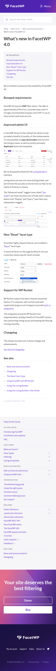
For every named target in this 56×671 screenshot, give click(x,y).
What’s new (8, 549)
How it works (9, 445)
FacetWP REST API (12, 520)
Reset (7, 246)
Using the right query (13, 488)
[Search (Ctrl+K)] (28, 19)
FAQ (5, 439)
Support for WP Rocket (16, 70)
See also (9, 77)
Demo (28, 600)
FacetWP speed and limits (15, 532)
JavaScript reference (13, 513)
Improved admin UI (14, 63)
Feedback (8, 543)
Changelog (8, 557)
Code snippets (10, 539)
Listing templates (11, 460)
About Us (40, 648)
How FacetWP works (13, 524)
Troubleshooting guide (14, 484)
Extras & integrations (12, 466)
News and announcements (15, 553)
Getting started (10, 427)
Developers (8, 505)
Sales (31, 648)
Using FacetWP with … (14, 474)
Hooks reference (11, 509)
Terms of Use (33, 662)
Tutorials (8, 535)
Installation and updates (14, 435)
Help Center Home (12, 421)
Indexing (7, 456)
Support (23, 648)
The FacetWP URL (11, 528)
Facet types (9, 453)
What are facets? (11, 449)
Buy (28, 609)
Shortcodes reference (13, 517)
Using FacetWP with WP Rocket (20, 381)
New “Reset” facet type (16, 67)
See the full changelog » (14, 349)
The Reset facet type (16, 376)
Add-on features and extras (16, 470)
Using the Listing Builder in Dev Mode (23, 390)
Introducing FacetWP (13, 431)
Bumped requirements (15, 60)
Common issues (10, 492)
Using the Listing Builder (17, 385)
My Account (12, 648)
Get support (9, 499)
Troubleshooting (11, 480)
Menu (47, 6)
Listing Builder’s (40, 171)
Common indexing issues (14, 495)
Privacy (46, 662)
